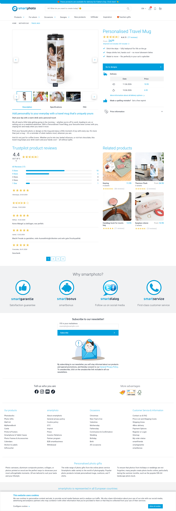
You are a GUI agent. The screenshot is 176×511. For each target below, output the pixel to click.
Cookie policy (52, 422)
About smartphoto (54, 416)
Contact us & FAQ (140, 416)
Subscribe (64, 333)
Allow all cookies (155, 506)
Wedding (93, 435)
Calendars (8, 441)
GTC (49, 425)
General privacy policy (56, 419)
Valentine (94, 422)
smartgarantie (138, 445)
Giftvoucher (9, 448)
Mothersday (94, 425)
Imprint (50, 429)
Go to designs (111, 67)
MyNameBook (10, 425)
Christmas (94, 416)
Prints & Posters (10, 432)
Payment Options (140, 429)
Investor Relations (54, 435)
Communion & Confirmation (101, 432)
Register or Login (140, 432)
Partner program (53, 438)
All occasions (95, 445)
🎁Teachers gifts (124, 17)
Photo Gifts (9, 419)
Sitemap (136, 435)
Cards (6, 429)
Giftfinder (94, 17)
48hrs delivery (138, 425)
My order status (139, 438)
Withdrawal (51, 445)
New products (80, 17)
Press (49, 432)
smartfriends (138, 441)
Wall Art (7, 422)
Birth (92, 441)
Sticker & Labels (10, 445)
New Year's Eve (96, 419)
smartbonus (137, 448)
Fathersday (94, 429)
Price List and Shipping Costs (145, 419)
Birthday (93, 438)
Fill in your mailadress (69, 323)
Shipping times (139, 422)
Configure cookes (21, 506)
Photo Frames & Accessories (16, 438)
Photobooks (9, 416)
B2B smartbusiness (55, 441)
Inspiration (107, 17)
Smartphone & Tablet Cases (15, 435)
